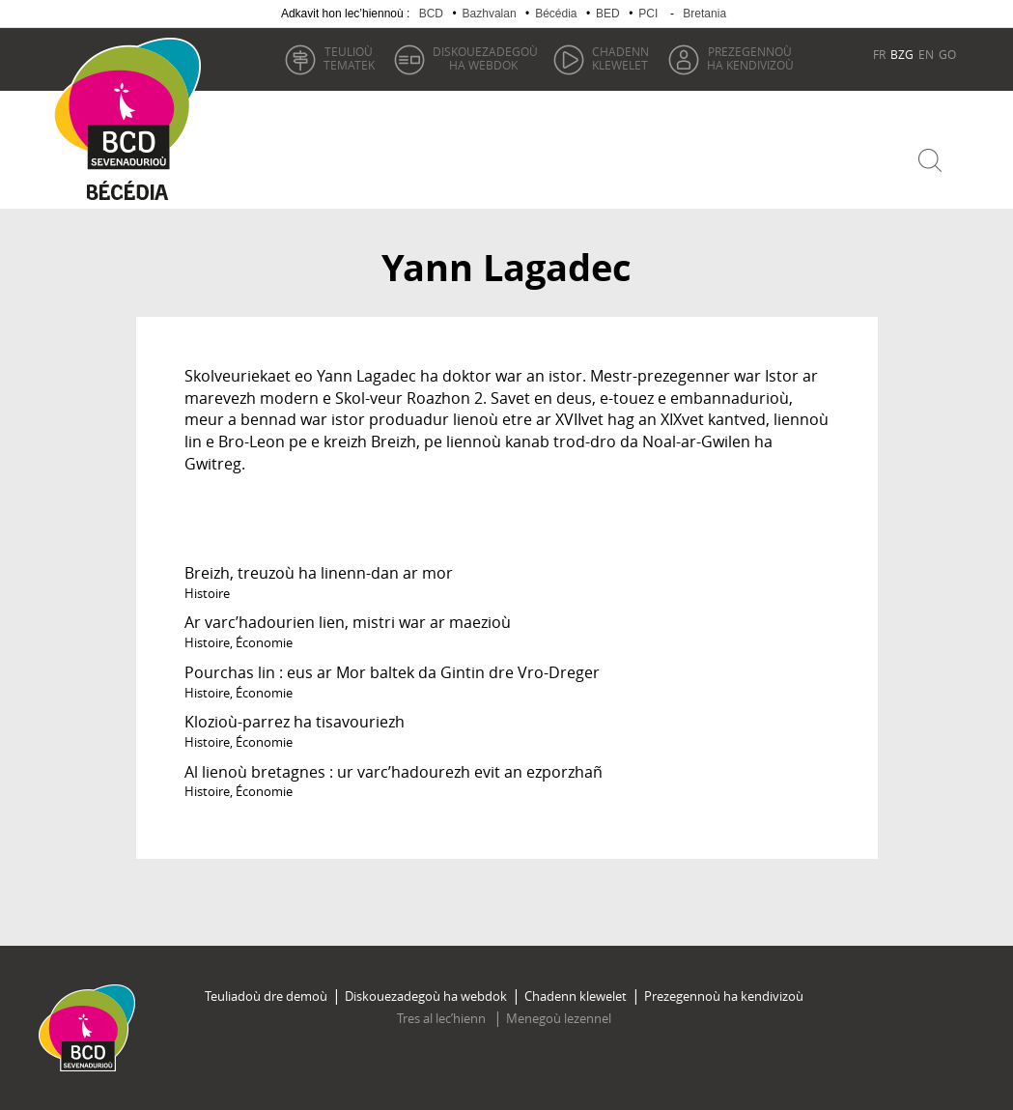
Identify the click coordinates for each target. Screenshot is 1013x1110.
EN (926, 54)
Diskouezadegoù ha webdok (426, 996)
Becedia (128, 195)
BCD (431, 13)
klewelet (620, 57)
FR (879, 54)
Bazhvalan (490, 13)
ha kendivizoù (750, 57)
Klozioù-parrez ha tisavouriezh (294, 721)
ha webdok (485, 57)
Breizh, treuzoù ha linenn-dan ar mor (318, 572)
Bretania (704, 13)
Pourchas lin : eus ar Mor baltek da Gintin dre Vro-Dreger (392, 672)
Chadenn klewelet (575, 996)
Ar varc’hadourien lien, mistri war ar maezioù (347, 622)
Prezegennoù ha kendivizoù (723, 996)
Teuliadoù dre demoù (266, 996)
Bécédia (556, 13)
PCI (648, 13)
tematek (349, 57)
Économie (264, 642)
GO (947, 54)
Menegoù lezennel (558, 1018)
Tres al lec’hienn (443, 1018)
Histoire (207, 593)
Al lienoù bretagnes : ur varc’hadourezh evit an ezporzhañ (393, 772)
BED (608, 13)
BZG (902, 54)
